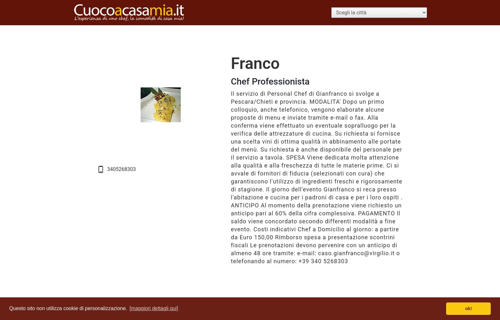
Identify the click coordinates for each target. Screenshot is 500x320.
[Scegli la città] (379, 12)
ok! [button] (468, 308)
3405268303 (121, 169)
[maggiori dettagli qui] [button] (153, 308)
